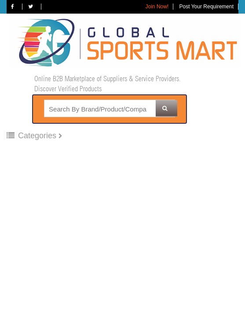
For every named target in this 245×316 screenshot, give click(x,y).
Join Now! (157, 7)
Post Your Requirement (206, 7)
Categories (33, 135)
